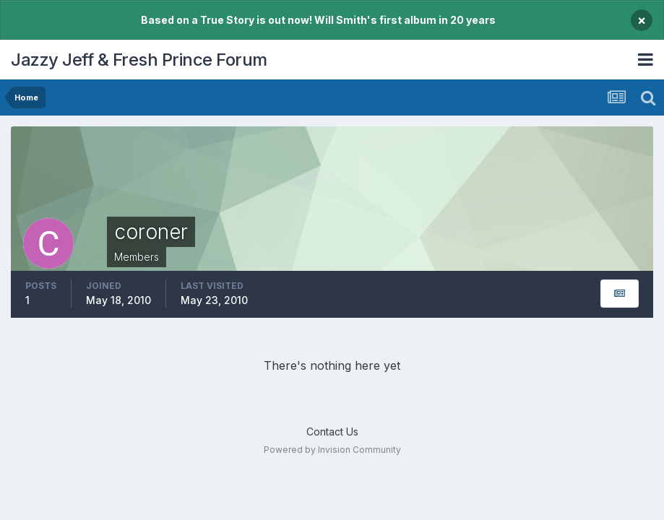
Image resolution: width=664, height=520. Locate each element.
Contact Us (332, 431)
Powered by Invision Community (332, 449)
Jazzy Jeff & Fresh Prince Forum (139, 59)
